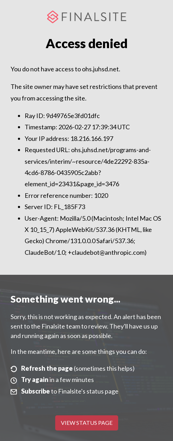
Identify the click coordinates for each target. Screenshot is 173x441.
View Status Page (87, 422)
